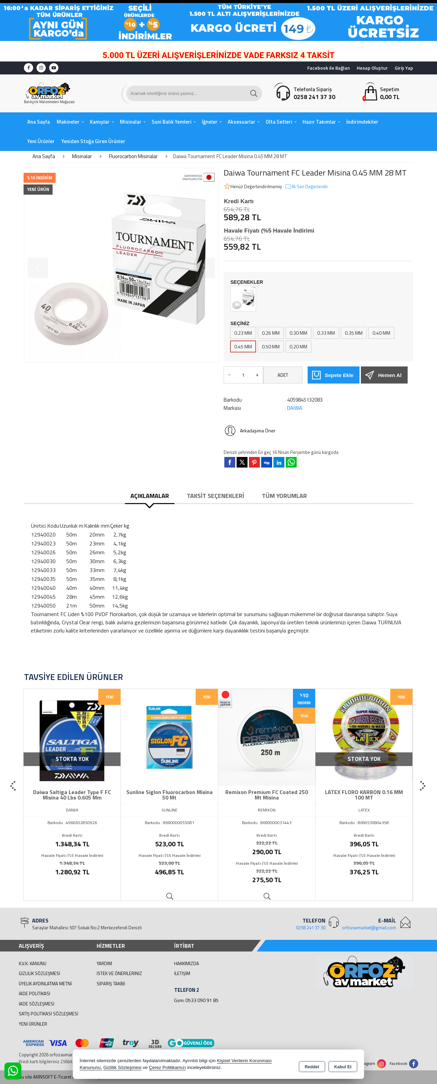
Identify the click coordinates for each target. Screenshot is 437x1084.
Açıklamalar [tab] (149, 495)
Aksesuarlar (241, 122)
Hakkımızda (186, 963)
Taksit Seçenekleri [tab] (215, 495)
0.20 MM (298, 346)
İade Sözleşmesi (36, 1003)
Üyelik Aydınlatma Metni (45, 983)
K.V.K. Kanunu (32, 963)
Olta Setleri (279, 122)
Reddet (312, 1065)
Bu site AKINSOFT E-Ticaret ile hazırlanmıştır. (62, 1077)
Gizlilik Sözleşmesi (39, 973)
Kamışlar (100, 122)
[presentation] (13, 786)
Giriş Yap (404, 67)
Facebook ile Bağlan (328, 67)
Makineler (68, 122)
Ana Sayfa (38, 122)
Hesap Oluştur (372, 67)
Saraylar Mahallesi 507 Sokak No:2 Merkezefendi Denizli (87, 927)
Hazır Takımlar (319, 122)
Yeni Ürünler (33, 1023)
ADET (283, 375)
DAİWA (294, 408)
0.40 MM (381, 332)
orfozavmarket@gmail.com (369, 927)
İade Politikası (34, 993)
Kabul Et (343, 1065)
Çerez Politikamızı (167, 1068)
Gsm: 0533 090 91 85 (196, 1000)
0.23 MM (243, 332)
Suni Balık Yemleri (172, 122)
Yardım (104, 963)
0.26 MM (271, 332)
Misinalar (130, 122)
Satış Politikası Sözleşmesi (48, 1013)
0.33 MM (326, 332)
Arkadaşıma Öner (250, 430)
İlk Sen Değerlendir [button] (306, 186)
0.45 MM (243, 346)
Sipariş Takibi (111, 983)
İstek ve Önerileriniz (119, 973)
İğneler (209, 122)
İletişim (182, 973)
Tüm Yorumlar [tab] (284, 495)
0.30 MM (298, 332)
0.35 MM (354, 332)
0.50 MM (271, 346)
